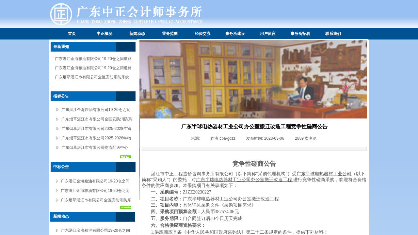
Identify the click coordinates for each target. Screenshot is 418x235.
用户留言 (268, 33)
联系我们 (333, 33)
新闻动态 (137, 33)
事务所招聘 (300, 33)
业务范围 (170, 33)
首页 (72, 33)
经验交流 (202, 33)
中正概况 (104, 33)
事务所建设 (235, 33)
